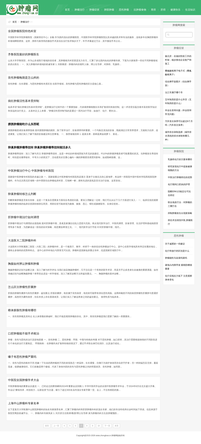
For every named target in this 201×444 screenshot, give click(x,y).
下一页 (107, 426)
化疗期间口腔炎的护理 (179, 184)
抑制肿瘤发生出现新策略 (180, 213)
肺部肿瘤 (109, 9)
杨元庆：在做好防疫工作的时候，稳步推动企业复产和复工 (178, 60)
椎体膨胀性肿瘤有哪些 (22, 310)
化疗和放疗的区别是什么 (177, 251)
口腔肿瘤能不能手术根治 (23, 333)
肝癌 (163, 9)
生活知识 (190, 9)
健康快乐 (175, 9)
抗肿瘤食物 (140, 9)
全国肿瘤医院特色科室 (22, 31)
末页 (116, 426)
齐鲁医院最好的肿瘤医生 (23, 54)
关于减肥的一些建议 (175, 244)
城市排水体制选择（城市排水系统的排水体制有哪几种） (178, 136)
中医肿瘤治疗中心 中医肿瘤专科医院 (31, 170)
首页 (67, 9)
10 (99, 426)
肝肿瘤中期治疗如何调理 (23, 217)
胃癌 (153, 9)
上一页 (56, 426)
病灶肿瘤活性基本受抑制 (23, 100)
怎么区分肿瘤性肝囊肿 (22, 287)
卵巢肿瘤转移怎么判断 (22, 194)
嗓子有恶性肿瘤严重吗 (22, 356)
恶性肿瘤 (124, 9)
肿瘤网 (114, 435)
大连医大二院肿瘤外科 (22, 240)
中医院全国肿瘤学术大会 (23, 380)
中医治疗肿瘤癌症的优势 (180, 177)
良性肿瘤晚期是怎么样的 (23, 77)
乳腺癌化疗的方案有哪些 (180, 159)
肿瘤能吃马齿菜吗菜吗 (176, 258)
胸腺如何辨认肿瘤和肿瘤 (23, 263)
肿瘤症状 (94, 9)
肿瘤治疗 (80, 9)
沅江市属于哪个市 (174, 92)
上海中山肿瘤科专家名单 (23, 403)
